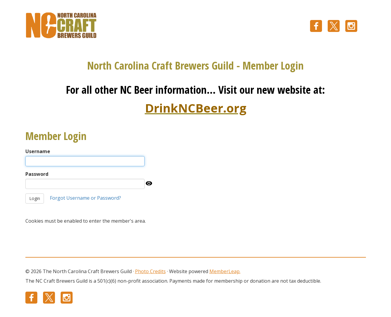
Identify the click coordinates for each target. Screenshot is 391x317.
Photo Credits (150, 271)
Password (36, 174)
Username (37, 151)
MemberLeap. (224, 271)
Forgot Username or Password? (85, 198)
